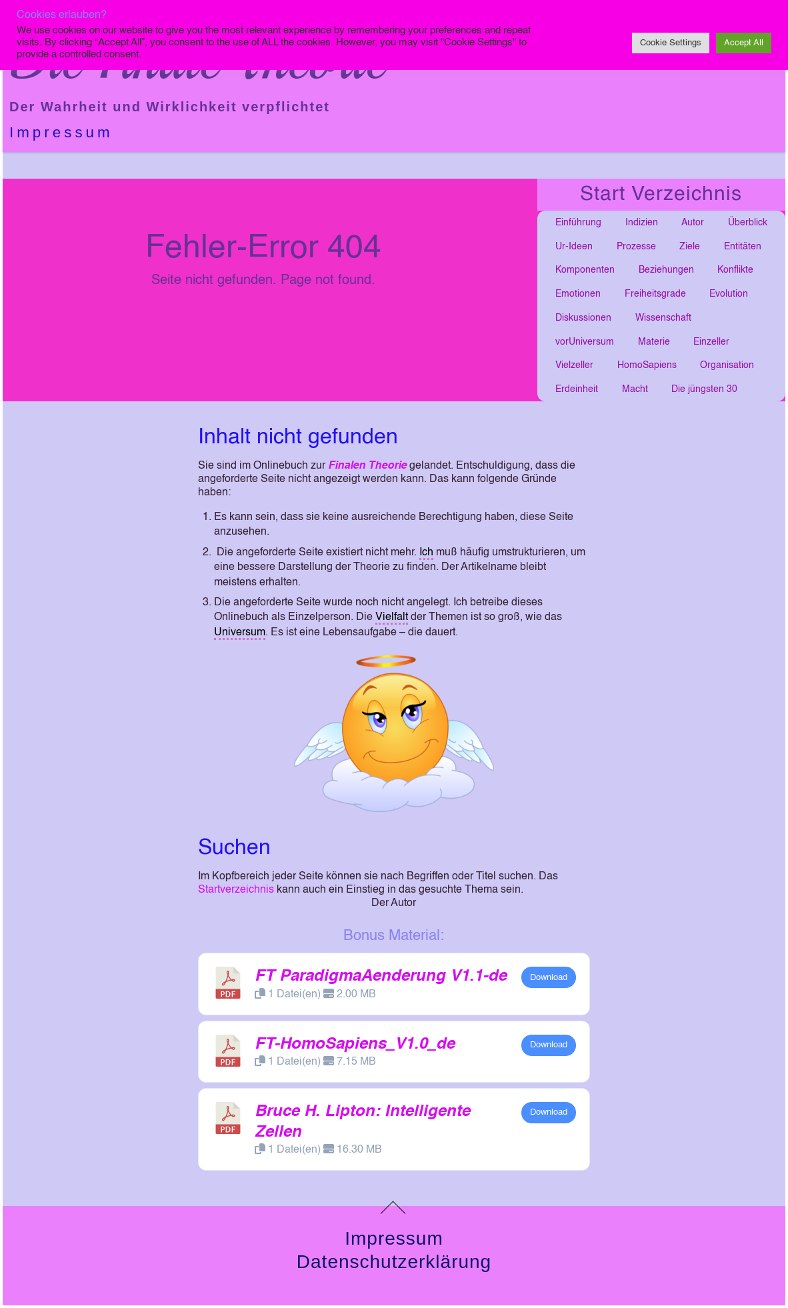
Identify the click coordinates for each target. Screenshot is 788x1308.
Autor (692, 222)
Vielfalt (391, 617)
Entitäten (742, 246)
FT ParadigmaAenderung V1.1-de (381, 977)
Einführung (578, 222)
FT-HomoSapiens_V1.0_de (355, 1045)
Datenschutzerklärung (394, 1261)
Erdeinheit (576, 389)
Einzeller (711, 342)
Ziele (689, 246)
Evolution (728, 294)
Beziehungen (666, 270)
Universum (239, 632)
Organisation (727, 365)
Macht (635, 389)
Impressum (61, 132)
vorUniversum (584, 342)
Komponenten (585, 270)
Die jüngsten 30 (704, 389)
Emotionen (578, 294)
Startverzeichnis (236, 890)
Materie (654, 342)
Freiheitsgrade (655, 294)
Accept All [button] (743, 43)
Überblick (747, 222)
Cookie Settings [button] (670, 43)
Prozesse (636, 246)
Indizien (641, 222)
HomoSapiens (647, 365)
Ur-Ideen (574, 246)
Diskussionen (583, 318)
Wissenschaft (663, 318)
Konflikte (735, 270)
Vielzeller (574, 365)
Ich (426, 552)
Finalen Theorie (367, 466)
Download (548, 977)
